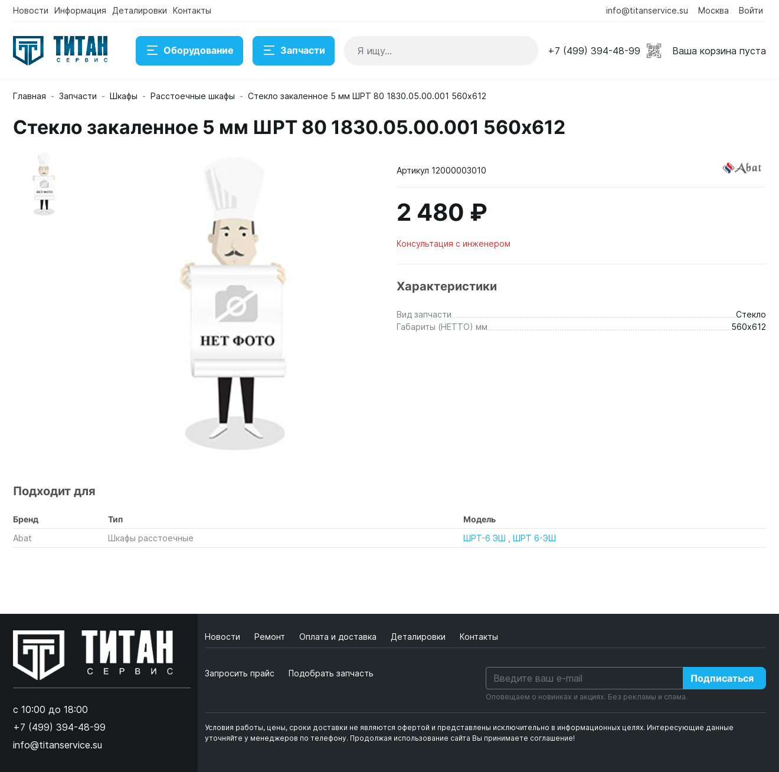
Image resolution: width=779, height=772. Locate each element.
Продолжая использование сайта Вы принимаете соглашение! (462, 738)
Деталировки (139, 10)
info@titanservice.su (647, 10)
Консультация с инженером (453, 243)
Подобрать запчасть (331, 673)
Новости (30, 10)
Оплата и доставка (339, 637)
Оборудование (189, 50)
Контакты (192, 10)
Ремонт (270, 637)
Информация (80, 10)
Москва (713, 10)
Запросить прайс (239, 673)
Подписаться (722, 678)
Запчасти (293, 50)
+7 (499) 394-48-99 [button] (594, 51)
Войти (751, 10)
